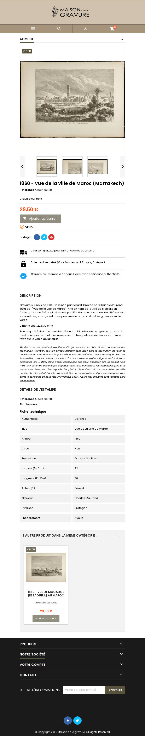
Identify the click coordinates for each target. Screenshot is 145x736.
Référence (27, 190)
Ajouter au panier (40, 218)
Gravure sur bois (46, 602)
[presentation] (94, 704)
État (23, 404)
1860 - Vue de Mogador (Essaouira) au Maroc (46, 593)
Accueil (27, 39)
